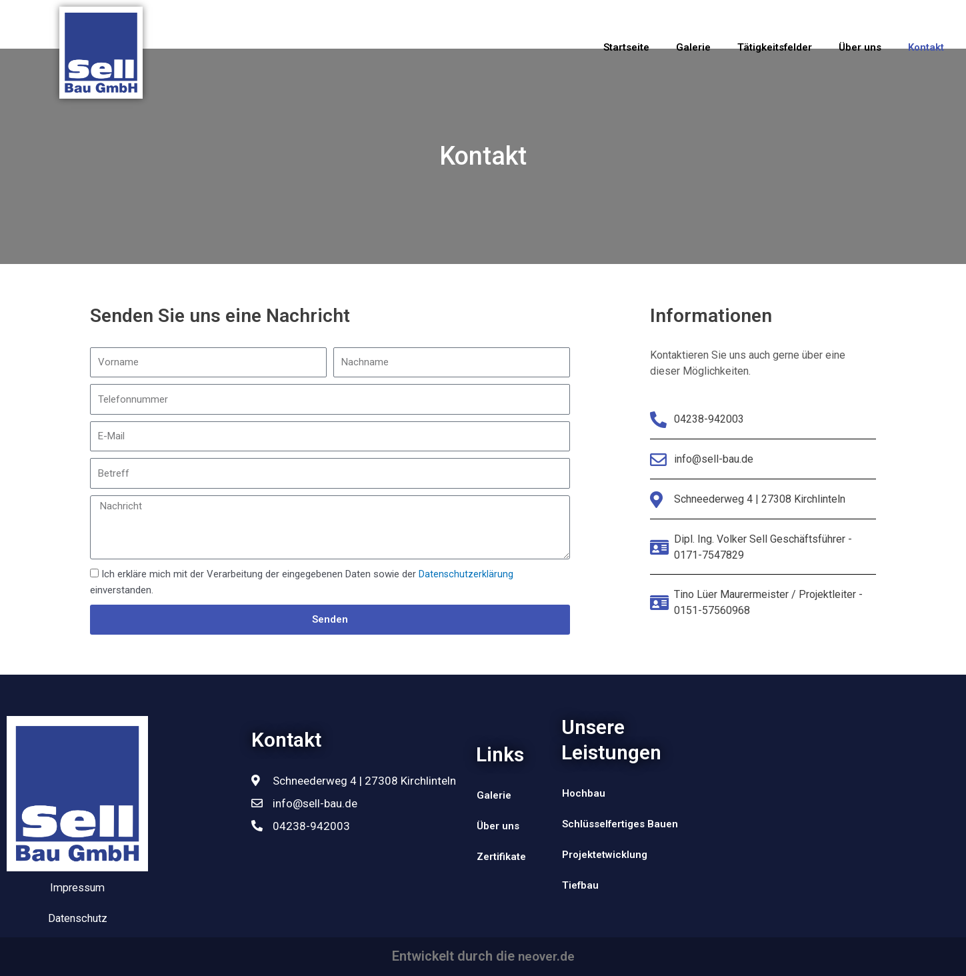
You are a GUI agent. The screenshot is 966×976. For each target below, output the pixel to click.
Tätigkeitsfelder (774, 47)
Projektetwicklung (604, 855)
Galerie (693, 47)
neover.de (546, 957)
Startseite (626, 47)
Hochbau (583, 793)
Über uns (860, 47)
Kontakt (926, 47)
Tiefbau (580, 885)
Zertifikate (501, 857)
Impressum (76, 888)
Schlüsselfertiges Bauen (620, 824)
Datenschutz (77, 918)
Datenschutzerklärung (466, 574)
